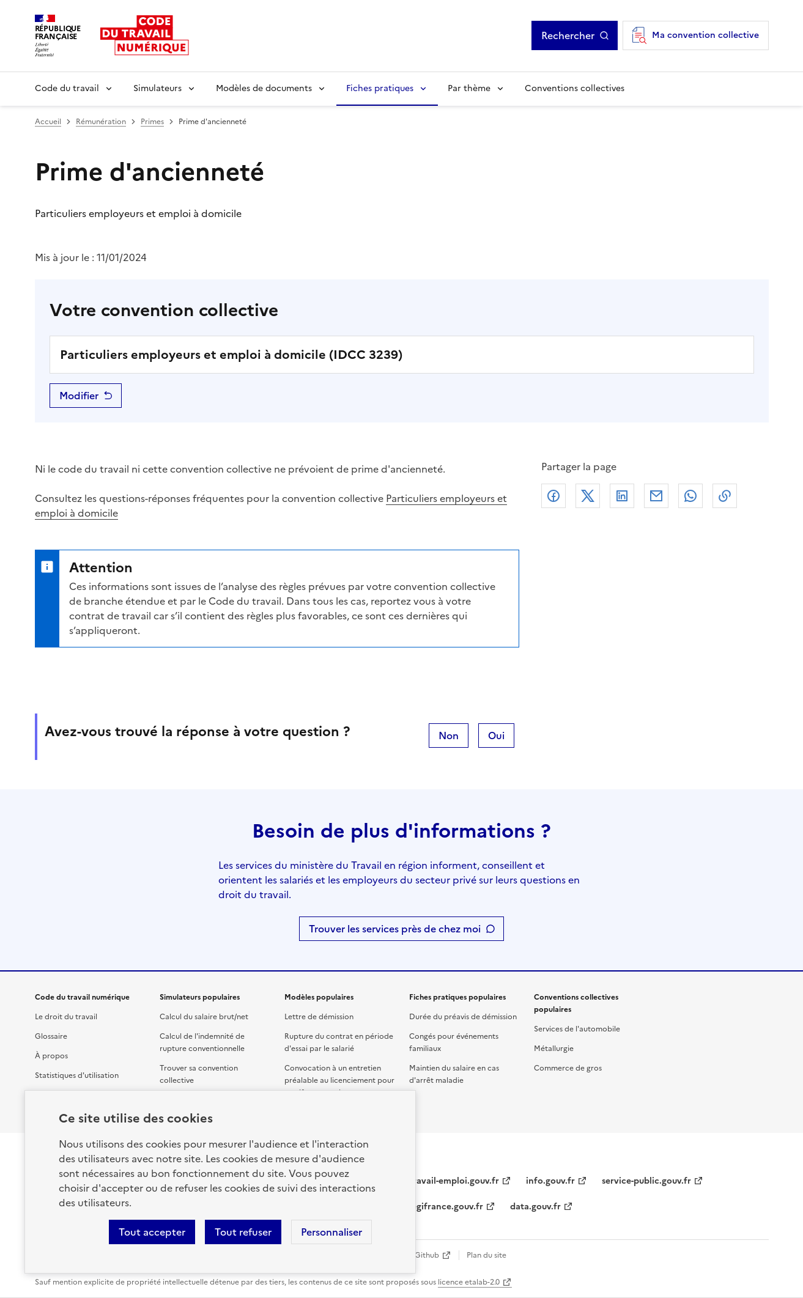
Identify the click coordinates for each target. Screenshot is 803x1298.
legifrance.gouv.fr (446, 1206)
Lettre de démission (318, 1016)
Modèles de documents (264, 88)
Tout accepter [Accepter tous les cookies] (152, 1232)
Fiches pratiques (379, 88)
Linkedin (622, 496)
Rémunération (101, 121)
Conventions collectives (574, 88)
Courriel (656, 496)
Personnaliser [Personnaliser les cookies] (331, 1232)
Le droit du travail (66, 1016)
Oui (496, 735)
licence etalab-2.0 (469, 1282)
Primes (152, 121)
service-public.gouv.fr (646, 1180)
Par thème (469, 88)
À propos (51, 1055)
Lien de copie (724, 496)
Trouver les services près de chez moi (395, 928)
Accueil (48, 121)
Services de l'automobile (577, 1028)
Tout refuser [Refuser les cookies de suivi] (243, 1232)
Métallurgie (554, 1048)
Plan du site (486, 1255)
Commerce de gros (568, 1068)
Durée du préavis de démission (463, 1016)
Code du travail (67, 88)
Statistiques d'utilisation (77, 1075)
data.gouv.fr (535, 1206)
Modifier (78, 395)
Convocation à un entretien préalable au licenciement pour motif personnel (339, 1080)
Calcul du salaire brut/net (204, 1016)
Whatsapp (690, 496)
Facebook (553, 496)
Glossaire (51, 1036)
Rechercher (567, 35)
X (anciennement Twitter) (587, 496)
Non (449, 735)
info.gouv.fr (550, 1180)
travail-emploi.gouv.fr (454, 1180)
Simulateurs (157, 88)
